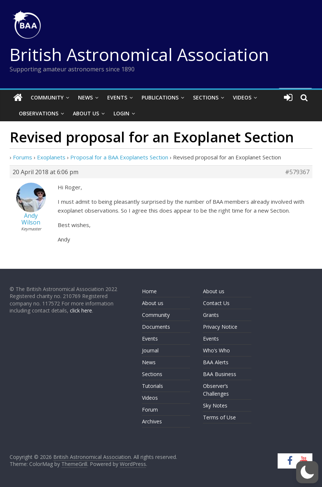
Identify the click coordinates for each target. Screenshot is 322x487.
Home (149, 291)
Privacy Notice (220, 326)
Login (121, 113)
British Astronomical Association (139, 54)
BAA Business (219, 374)
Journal (150, 350)
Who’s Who (216, 350)
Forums (22, 157)
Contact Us (216, 303)
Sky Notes (215, 405)
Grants (211, 314)
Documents (156, 326)
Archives (152, 421)
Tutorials (152, 385)
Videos (242, 97)
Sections (205, 97)
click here (81, 310)
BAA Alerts (215, 362)
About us (152, 303)
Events (117, 97)
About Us (86, 113)
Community (47, 97)
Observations (38, 113)
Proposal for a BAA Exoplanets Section (119, 157)
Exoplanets (51, 157)
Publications (160, 97)
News (85, 97)
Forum (150, 409)
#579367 (297, 172)
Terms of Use (219, 417)
